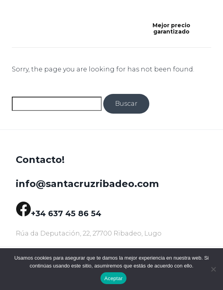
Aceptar (113, 278)
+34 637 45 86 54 (66, 213)
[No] (213, 269)
